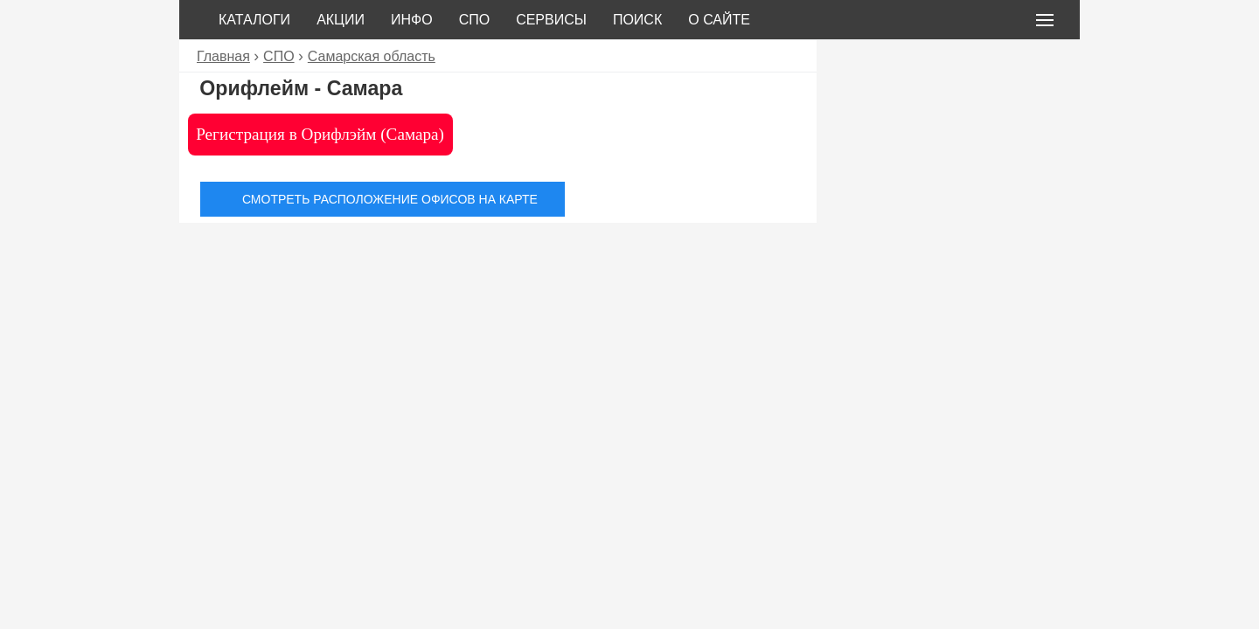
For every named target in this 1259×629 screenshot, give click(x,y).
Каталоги (254, 19)
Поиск (637, 19)
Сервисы (551, 19)
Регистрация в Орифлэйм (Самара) (320, 134)
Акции (340, 19)
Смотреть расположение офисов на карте (390, 199)
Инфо (412, 19)
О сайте (719, 19)
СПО (474, 19)
